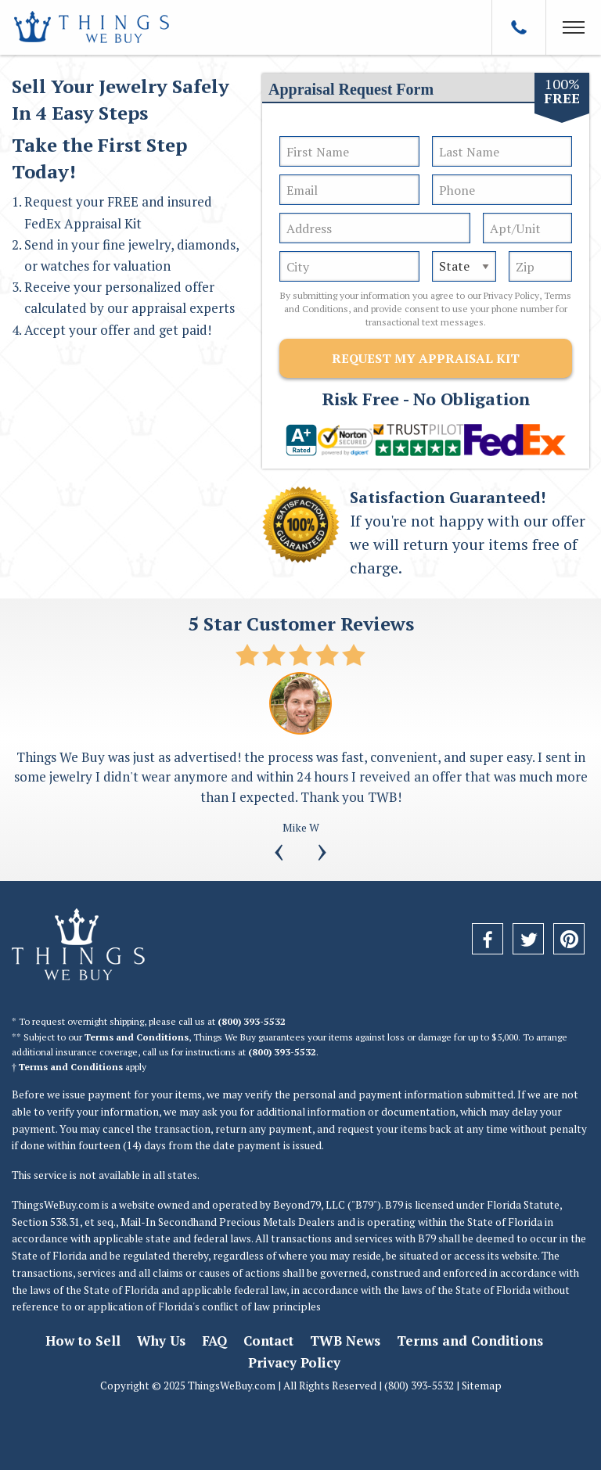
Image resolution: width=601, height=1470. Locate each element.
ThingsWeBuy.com (55, 1205)
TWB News (345, 1340)
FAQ (214, 1340)
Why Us (161, 1340)
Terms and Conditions (137, 1037)
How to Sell (83, 1340)
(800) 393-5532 (252, 1021)
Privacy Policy (511, 295)
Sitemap (482, 1385)
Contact (268, 1340)
